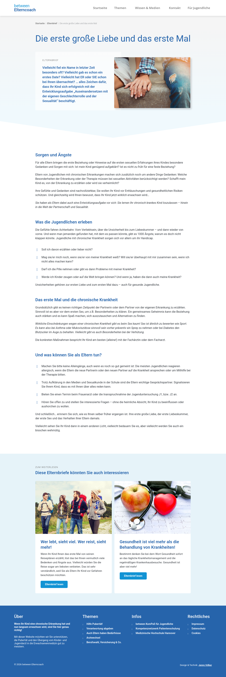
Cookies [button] (196, 633)
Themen (121, 8)
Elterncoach (25, 10)
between (21, 6)
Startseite (100, 8)
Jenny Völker (205, 665)
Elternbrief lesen (54, 584)
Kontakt (175, 8)
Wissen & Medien (148, 8)
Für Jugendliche (199, 8)
